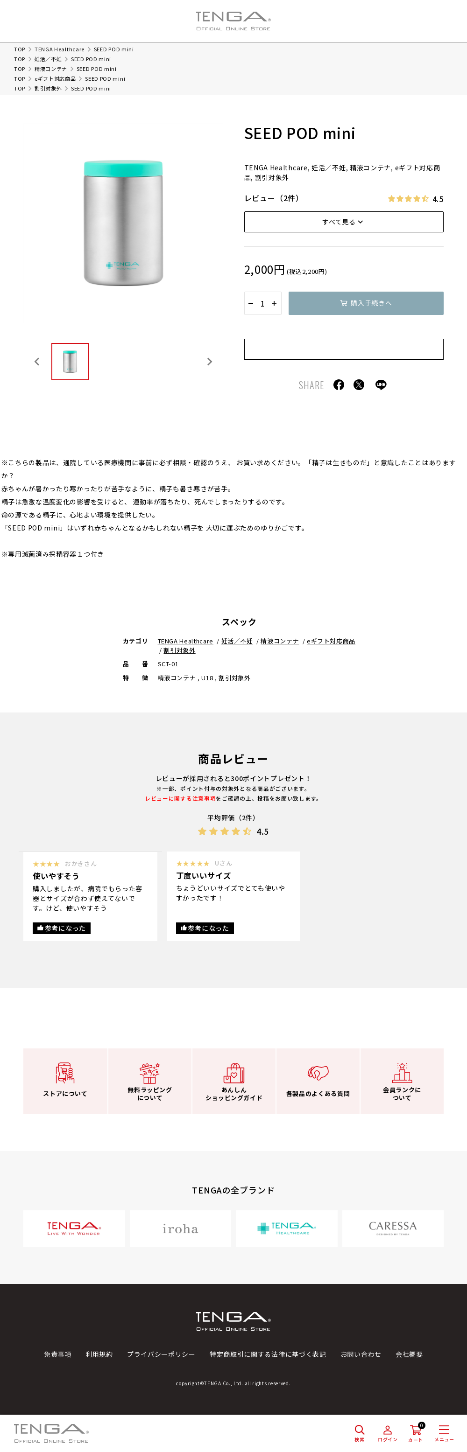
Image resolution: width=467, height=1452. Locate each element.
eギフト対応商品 (55, 78)
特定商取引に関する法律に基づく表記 (268, 1354)
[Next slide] (209, 361)
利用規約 (99, 1354)
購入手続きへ (371, 302)
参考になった (65, 928)
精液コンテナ (51, 68)
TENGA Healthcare (60, 49)
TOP (19, 49)
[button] (70, 361)
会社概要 (409, 1354)
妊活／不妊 (48, 59)
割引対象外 (48, 88)
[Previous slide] (37, 361)
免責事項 (57, 1354)
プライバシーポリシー (161, 1354)
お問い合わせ (361, 1354)
